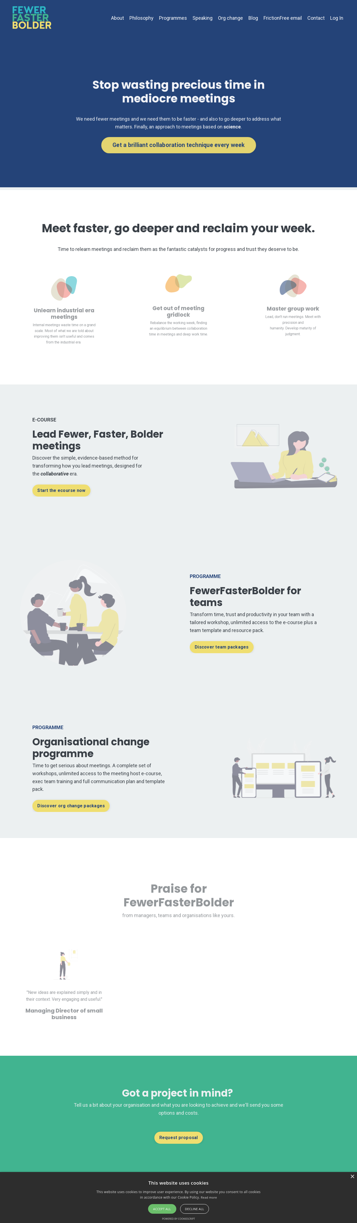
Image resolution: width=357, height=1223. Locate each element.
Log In (336, 18)
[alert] (178, 1197)
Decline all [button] (194, 1209)
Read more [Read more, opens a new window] (209, 1197)
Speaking (202, 18)
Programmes (172, 18)
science (230, 126)
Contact (316, 18)
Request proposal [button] (178, 1137)
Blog (253, 18)
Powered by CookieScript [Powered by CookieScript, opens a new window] (178, 1219)
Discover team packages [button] (222, 647)
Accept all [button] (162, 1209)
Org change (230, 18)
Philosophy (141, 18)
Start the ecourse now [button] (61, 490)
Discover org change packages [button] (71, 805)
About (116, 18)
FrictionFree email (282, 18)
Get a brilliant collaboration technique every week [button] (178, 143)
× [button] (352, 1177)
